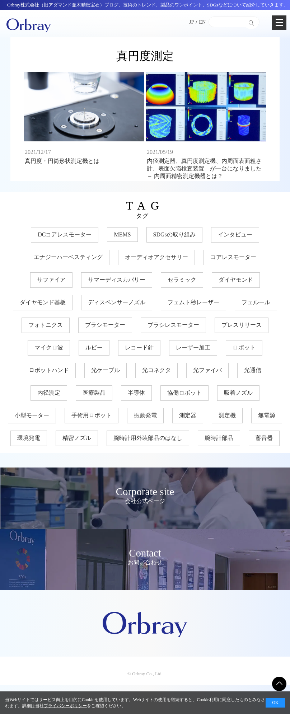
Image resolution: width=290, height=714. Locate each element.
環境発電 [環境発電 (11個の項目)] (28, 438)
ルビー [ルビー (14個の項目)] (94, 347)
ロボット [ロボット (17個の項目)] (244, 347)
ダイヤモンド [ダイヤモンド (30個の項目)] (236, 280)
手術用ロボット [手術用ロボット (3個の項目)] (91, 415)
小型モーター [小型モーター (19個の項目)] (32, 415)
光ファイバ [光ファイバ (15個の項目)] (207, 370)
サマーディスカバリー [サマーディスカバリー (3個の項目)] (116, 280)
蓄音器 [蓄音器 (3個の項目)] (264, 438)
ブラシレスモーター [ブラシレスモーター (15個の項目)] (173, 325)
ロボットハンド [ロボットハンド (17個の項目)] (49, 370)
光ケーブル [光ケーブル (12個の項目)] (105, 370)
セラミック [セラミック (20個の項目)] (182, 280)
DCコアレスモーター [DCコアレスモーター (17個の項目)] (65, 234)
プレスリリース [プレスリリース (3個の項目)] (241, 325)
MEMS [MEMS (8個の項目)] (122, 234)
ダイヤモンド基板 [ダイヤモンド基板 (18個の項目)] (43, 302)
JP (191, 22)
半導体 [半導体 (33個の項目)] (136, 393)
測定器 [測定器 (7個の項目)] (187, 415)
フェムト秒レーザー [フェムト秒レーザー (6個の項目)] (193, 302)
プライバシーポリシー (65, 705)
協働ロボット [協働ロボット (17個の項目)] (184, 393)
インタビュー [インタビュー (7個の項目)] (235, 234)
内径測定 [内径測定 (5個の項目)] (48, 393)
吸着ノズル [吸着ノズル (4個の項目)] (238, 393)
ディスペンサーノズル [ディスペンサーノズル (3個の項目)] (116, 302)
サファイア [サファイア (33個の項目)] (51, 280)
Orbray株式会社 (23, 5)
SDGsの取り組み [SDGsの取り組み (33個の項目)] (174, 234)
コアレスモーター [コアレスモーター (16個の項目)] (233, 257)
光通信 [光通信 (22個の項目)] (252, 370)
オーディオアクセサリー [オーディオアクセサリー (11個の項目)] (156, 257)
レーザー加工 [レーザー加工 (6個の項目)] (193, 347)
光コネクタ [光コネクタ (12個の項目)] (156, 370)
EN (202, 22)
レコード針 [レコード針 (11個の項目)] (139, 347)
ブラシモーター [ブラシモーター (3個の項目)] (105, 325)
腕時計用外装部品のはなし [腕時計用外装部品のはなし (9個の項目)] (147, 438)
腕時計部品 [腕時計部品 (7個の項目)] (219, 438)
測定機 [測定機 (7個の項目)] (227, 415)
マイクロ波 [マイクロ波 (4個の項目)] (48, 347)
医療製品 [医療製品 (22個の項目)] (94, 393)
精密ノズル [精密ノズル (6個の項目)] (76, 438)
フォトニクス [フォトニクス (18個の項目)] (45, 325)
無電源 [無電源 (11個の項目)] (266, 415)
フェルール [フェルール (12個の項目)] (256, 302)
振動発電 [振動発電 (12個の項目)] (145, 415)
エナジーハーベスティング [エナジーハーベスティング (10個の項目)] (68, 257)
